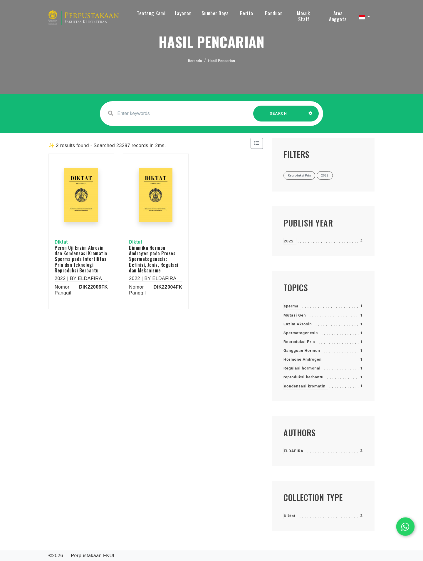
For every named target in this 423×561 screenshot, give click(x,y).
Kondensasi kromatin (304, 386)
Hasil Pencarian (221, 61)
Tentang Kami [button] (151, 13)
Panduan (274, 13)
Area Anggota (338, 16)
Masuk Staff (303, 16)
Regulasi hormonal (301, 368)
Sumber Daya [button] (215, 13)
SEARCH (278, 116)
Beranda (195, 61)
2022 (289, 241)
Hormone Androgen (302, 359)
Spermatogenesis (300, 333)
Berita (246, 13)
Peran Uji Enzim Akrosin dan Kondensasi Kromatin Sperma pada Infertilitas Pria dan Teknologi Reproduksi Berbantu (81, 259)
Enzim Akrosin (297, 324)
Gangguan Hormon (301, 350)
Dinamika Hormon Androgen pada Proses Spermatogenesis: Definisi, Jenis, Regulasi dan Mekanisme (153, 259)
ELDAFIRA (293, 451)
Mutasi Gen (294, 315)
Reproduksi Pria (299, 341)
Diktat (290, 516)
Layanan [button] (183, 13)
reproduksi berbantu (303, 377)
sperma (291, 306)
